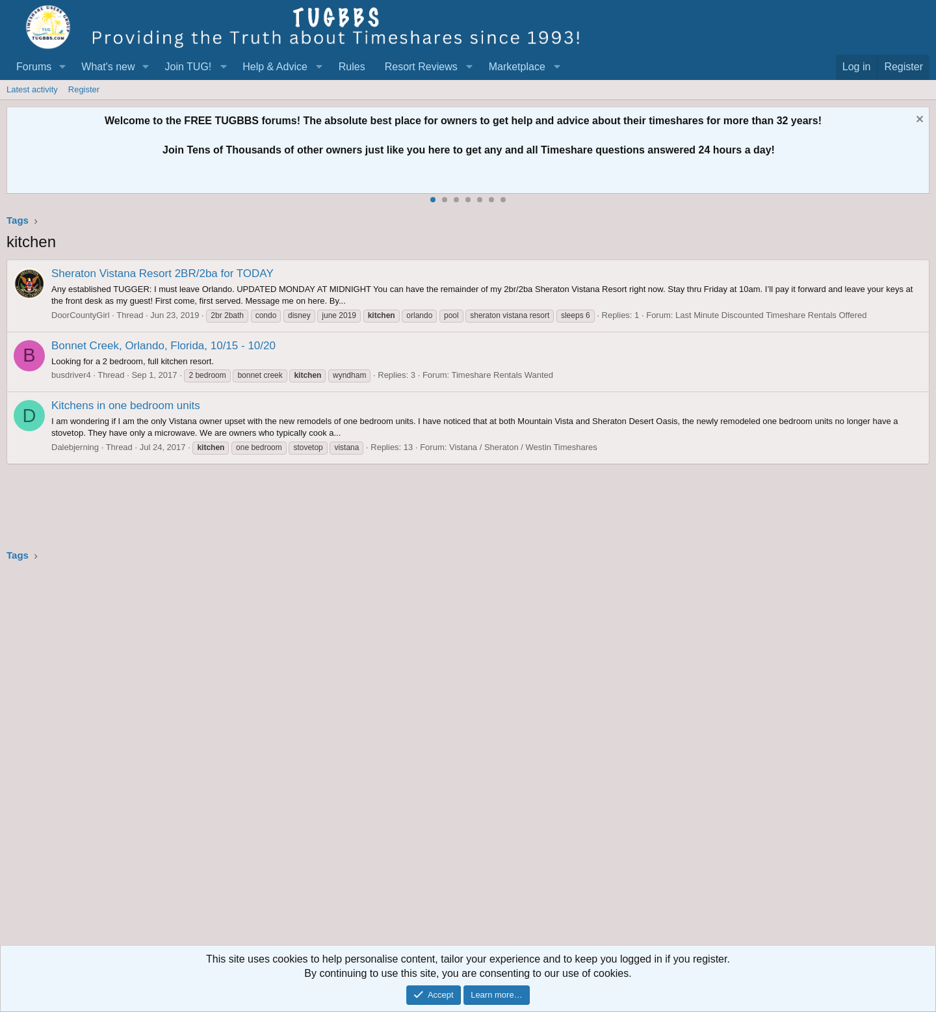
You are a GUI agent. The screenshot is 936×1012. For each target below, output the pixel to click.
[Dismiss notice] (918, 120)
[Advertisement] (396, 758)
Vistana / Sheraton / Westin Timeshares (523, 447)
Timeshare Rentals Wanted (502, 375)
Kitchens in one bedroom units (125, 405)
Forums (33, 66)
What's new (108, 66)
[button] (62, 67)
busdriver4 (71, 375)
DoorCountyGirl (80, 315)
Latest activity (32, 89)
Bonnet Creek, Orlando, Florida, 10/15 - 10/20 (163, 346)
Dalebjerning (75, 447)
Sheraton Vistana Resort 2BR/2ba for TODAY (162, 273)
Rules (352, 66)
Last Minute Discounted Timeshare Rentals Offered (771, 315)
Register (83, 89)
